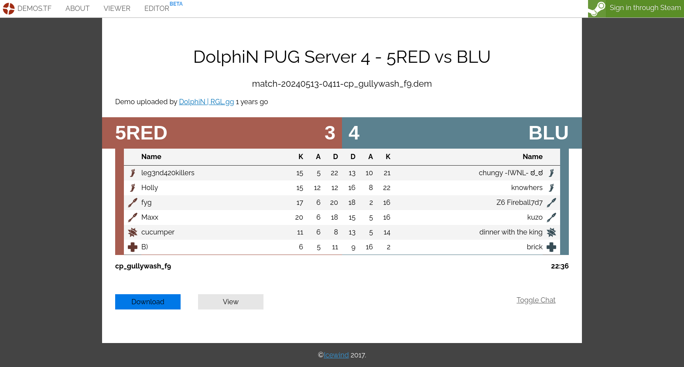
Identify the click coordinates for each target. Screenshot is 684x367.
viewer (116, 8)
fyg (146, 202)
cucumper (157, 232)
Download (147, 302)
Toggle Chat (535, 300)
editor (156, 8)
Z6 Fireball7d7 (519, 202)
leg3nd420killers (168, 173)
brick (535, 247)
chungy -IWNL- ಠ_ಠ (511, 173)
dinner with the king (511, 232)
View (231, 302)
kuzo (535, 217)
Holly (149, 188)
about (77, 8)
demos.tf (34, 8)
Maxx (149, 217)
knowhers (527, 188)
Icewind (336, 355)
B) (144, 247)
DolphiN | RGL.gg (206, 102)
